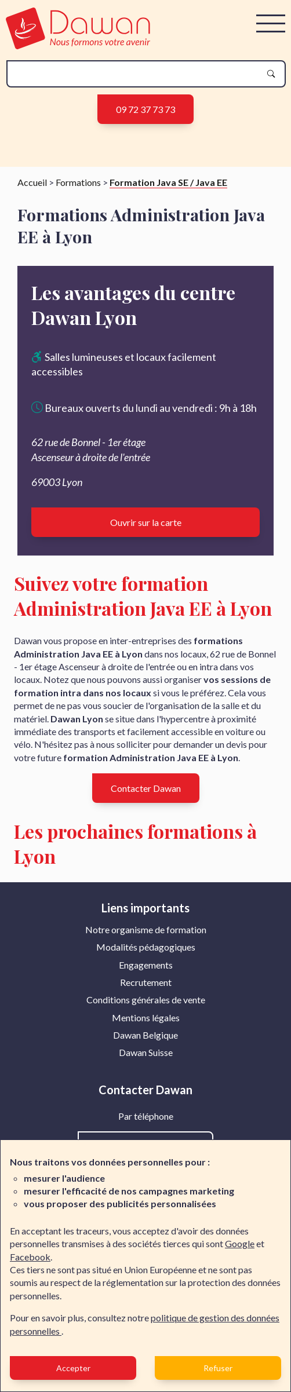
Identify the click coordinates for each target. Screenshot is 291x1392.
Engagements (146, 964)
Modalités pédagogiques (145, 946)
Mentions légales (146, 1017)
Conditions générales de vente (145, 999)
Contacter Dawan (146, 788)
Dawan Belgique (145, 1034)
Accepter (73, 1368)
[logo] (78, 45)
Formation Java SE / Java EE (168, 182)
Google (239, 1243)
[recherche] (137, 74)
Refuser (217, 1368)
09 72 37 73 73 (145, 109)
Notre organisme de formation (145, 929)
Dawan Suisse (146, 1052)
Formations (78, 182)
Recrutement (146, 982)
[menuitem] (145, 929)
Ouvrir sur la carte (145, 522)
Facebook (30, 1256)
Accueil (32, 182)
